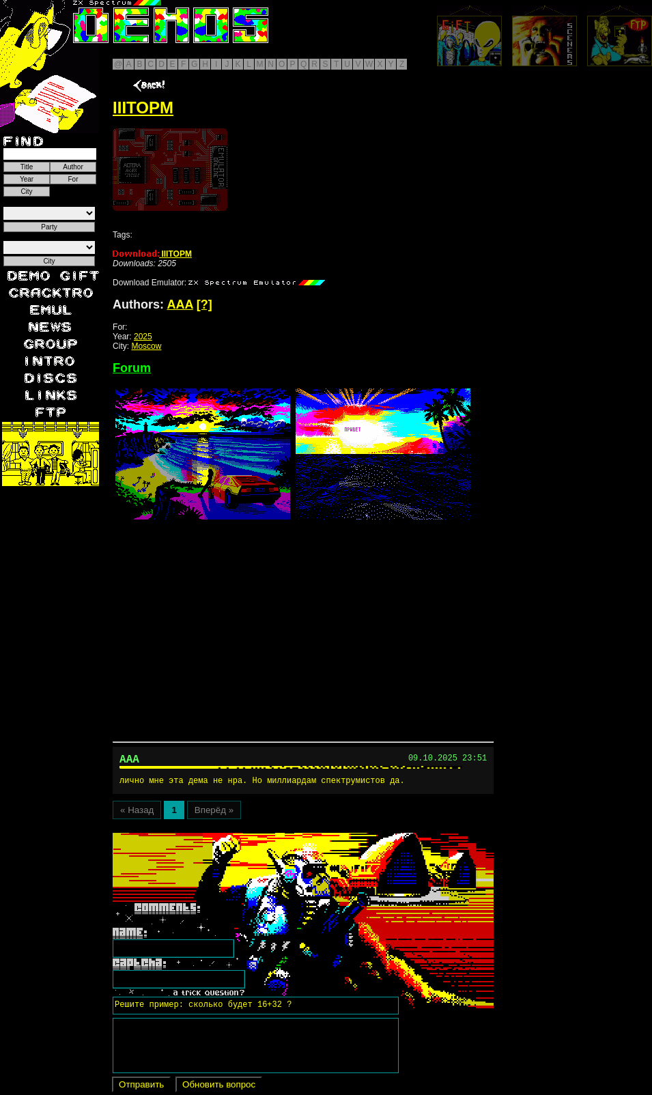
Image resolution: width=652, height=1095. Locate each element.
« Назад (137, 813)
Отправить (141, 1087)
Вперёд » (214, 813)
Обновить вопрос (218, 1087)
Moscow (146, 346)
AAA (180, 304)
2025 (143, 336)
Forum (132, 368)
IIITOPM (152, 254)
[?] (204, 304)
